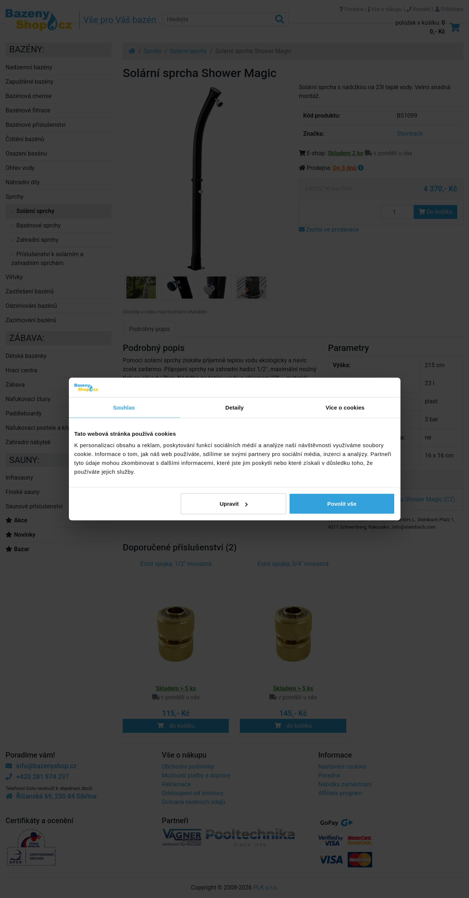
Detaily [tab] (234, 407)
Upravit (234, 504)
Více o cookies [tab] (345, 407)
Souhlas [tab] (124, 407)
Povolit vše (341, 504)
